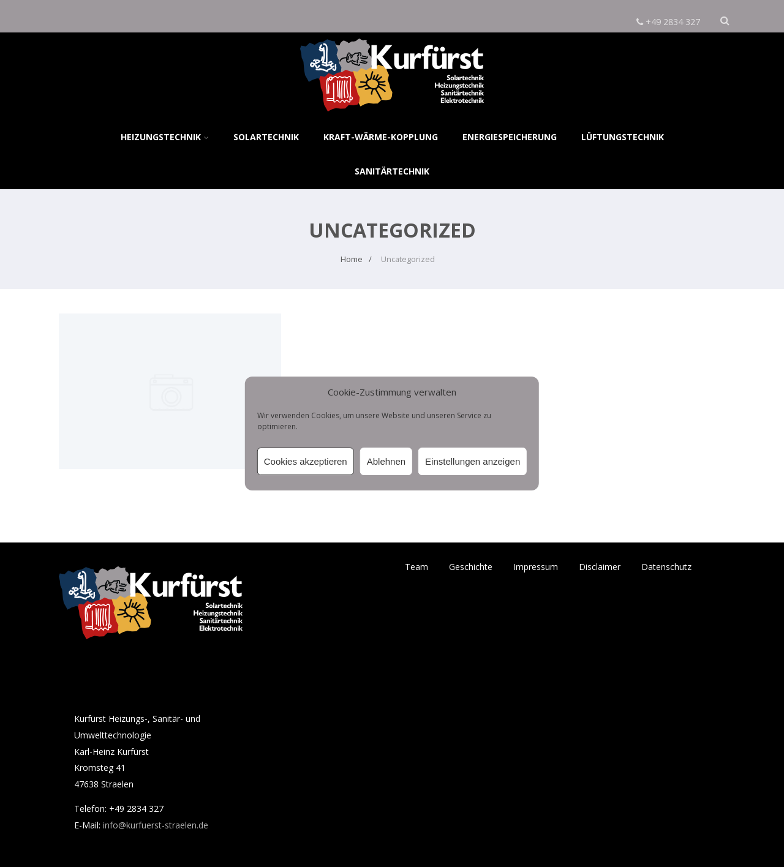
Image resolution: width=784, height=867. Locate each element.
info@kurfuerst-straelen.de (155, 825)
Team (416, 566)
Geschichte (470, 566)
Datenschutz (666, 566)
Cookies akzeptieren (305, 461)
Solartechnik (266, 137)
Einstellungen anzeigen (472, 461)
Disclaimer (599, 566)
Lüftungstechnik (622, 137)
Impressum (535, 566)
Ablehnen (386, 461)
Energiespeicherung (509, 137)
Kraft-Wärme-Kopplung (380, 137)
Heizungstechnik (165, 137)
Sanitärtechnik (392, 171)
